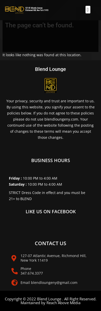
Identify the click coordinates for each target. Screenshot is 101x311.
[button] (88, 9)
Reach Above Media (63, 302)
